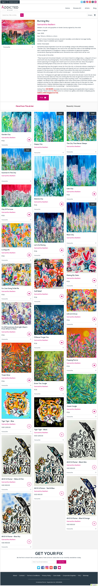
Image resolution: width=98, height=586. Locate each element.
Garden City (6, 135)
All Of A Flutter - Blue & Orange (78, 519)
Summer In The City (9, 173)
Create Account (13, 2)
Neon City (70, 235)
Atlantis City (38, 199)
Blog (94, 8)
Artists (87, 8)
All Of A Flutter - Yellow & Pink (13, 479)
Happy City (38, 144)
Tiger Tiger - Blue (8, 421)
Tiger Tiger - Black (40, 430)
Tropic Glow (6, 375)
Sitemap (85, 576)
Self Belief (38, 291)
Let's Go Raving (39, 245)
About (15, 576)
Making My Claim (73, 275)
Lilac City (70, 189)
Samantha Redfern (46, 24)
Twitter (82, 2)
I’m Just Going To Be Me (10, 289)
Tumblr (93, 2)
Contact (95, 2)
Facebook (84, 2)
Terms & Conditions (33, 576)
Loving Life (6, 250)
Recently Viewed (73, 106)
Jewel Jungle (72, 406)
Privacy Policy (46, 576)
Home (67, 8)
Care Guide (56, 576)
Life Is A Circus (72, 314)
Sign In (4, 2)
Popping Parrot (72, 360)
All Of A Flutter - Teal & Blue (44, 488)
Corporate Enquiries (69, 576)
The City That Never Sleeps (77, 144)
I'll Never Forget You (41, 337)
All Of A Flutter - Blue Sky (11, 537)
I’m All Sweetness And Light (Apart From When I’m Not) (14, 328)
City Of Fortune (7, 210)
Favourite (18, 47)
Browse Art (77, 8)
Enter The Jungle (40, 384)
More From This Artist (24, 106)
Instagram (87, 2)
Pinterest (90, 2)
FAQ (79, 576)
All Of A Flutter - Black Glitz (77, 462)
